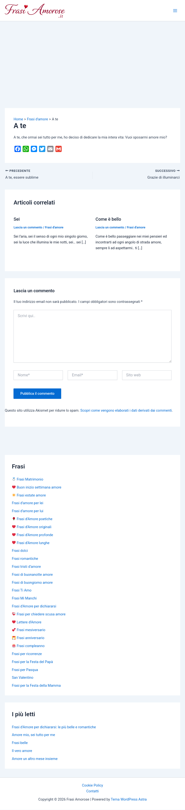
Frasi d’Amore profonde (32, 535)
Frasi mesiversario (28, 630)
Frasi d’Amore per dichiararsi (34, 606)
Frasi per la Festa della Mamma (36, 686)
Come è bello (108, 219)
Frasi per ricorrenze (27, 654)
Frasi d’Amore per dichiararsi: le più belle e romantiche (54, 727)
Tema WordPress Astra (129, 800)
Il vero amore (22, 751)
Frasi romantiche (25, 559)
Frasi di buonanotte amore (32, 575)
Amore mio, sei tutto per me (33, 735)
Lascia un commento (27, 227)
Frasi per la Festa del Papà (32, 662)
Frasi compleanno (28, 646)
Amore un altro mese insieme (35, 759)
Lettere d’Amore (26, 622)
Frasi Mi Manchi (24, 599)
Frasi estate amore (29, 495)
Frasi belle (20, 743)
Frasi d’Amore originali (31, 527)
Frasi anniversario (28, 638)
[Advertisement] (92, 57)
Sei (16, 219)
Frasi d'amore (54, 227)
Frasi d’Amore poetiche (32, 519)
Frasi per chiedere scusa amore (39, 614)
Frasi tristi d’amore (26, 567)
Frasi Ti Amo (21, 591)
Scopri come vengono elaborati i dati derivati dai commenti (126, 411)
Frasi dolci (20, 551)
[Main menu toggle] (175, 11)
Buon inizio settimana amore (36, 487)
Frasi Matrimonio (27, 479)
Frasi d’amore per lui (27, 511)
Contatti (92, 791)
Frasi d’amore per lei (27, 503)
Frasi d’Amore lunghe (30, 543)
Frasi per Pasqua (25, 670)
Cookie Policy (92, 786)
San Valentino (22, 678)
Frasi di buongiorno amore (32, 583)
